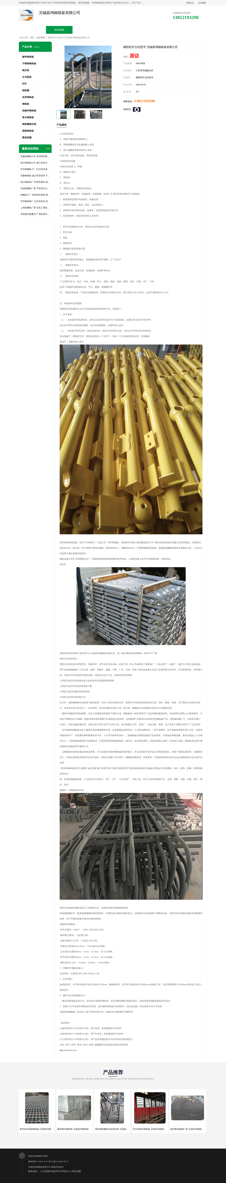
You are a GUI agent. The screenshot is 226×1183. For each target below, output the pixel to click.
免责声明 (55, 1171)
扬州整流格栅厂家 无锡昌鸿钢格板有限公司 (191, 1129)
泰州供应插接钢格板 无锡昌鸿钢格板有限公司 (42, 1129)
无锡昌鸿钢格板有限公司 (39, 1167)
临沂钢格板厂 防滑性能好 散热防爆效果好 (35, 182)
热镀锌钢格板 (29, 110)
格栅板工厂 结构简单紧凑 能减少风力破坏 (35, 195)
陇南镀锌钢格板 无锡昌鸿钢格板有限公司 (77, 1129)
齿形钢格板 (28, 97)
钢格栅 (25, 90)
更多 (48, 149)
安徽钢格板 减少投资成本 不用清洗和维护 (35, 175)
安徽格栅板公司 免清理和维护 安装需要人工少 (35, 156)
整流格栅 (27, 137)
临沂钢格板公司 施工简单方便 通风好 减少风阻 (35, 163)
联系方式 (193, 29)
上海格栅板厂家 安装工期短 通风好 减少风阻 (35, 208)
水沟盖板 (27, 77)
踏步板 (25, 70)
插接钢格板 (28, 131)
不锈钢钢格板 (29, 63)
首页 (32, 37)
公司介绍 (113, 29)
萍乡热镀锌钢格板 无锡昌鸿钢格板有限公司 (154, 1129)
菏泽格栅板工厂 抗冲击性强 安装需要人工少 (35, 169)
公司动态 (140, 29)
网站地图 (76, 1171)
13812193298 (144, 101)
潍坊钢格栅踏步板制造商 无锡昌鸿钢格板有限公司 (119, 1129)
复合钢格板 (28, 117)
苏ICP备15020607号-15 (58, 1161)
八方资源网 (45, 1171)
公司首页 (32, 29)
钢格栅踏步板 (29, 124)
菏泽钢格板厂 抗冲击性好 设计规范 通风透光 (35, 201)
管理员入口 (66, 1171)
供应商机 (59, 29)
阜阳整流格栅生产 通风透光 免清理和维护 (35, 214)
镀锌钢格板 (28, 57)
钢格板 (25, 104)
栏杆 (24, 83)
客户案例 (167, 29)
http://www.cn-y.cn (68, 1050)
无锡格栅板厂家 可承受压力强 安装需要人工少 (35, 188)
